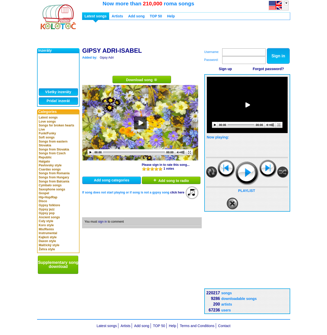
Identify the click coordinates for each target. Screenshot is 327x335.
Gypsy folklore (49, 205)
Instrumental (48, 233)
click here (177, 192)
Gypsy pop (47, 213)
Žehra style (47, 249)
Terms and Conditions (197, 326)
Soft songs (47, 137)
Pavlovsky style (50, 165)
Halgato (44, 161)
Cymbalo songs (50, 185)
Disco (43, 201)
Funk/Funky (47, 133)
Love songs (47, 121)
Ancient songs (49, 217)
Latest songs (48, 117)
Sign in (278, 56)
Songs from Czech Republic (52, 155)
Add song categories (111, 180)
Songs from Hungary (54, 177)
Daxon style (47, 241)
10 (160, 169)
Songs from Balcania (54, 181)
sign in (102, 221)
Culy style (46, 221)
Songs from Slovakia (54, 149)
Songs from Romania (54, 173)
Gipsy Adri (107, 57)
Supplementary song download (58, 264)
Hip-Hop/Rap (48, 197)
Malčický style (49, 245)
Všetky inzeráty (58, 92)
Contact (224, 326)
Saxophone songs (52, 189)
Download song (141, 79)
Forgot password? (268, 69)
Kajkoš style (48, 237)
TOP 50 (156, 16)
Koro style (46, 225)
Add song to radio (171, 180)
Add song (136, 16)
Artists (117, 16)
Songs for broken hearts (56, 125)
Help (171, 16)
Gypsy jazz (47, 209)
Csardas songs (50, 169)
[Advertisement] (175, 35)
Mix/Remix (46, 229)
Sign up (225, 69)
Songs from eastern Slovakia (53, 143)
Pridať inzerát (58, 101)
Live (42, 129)
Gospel (44, 193)
